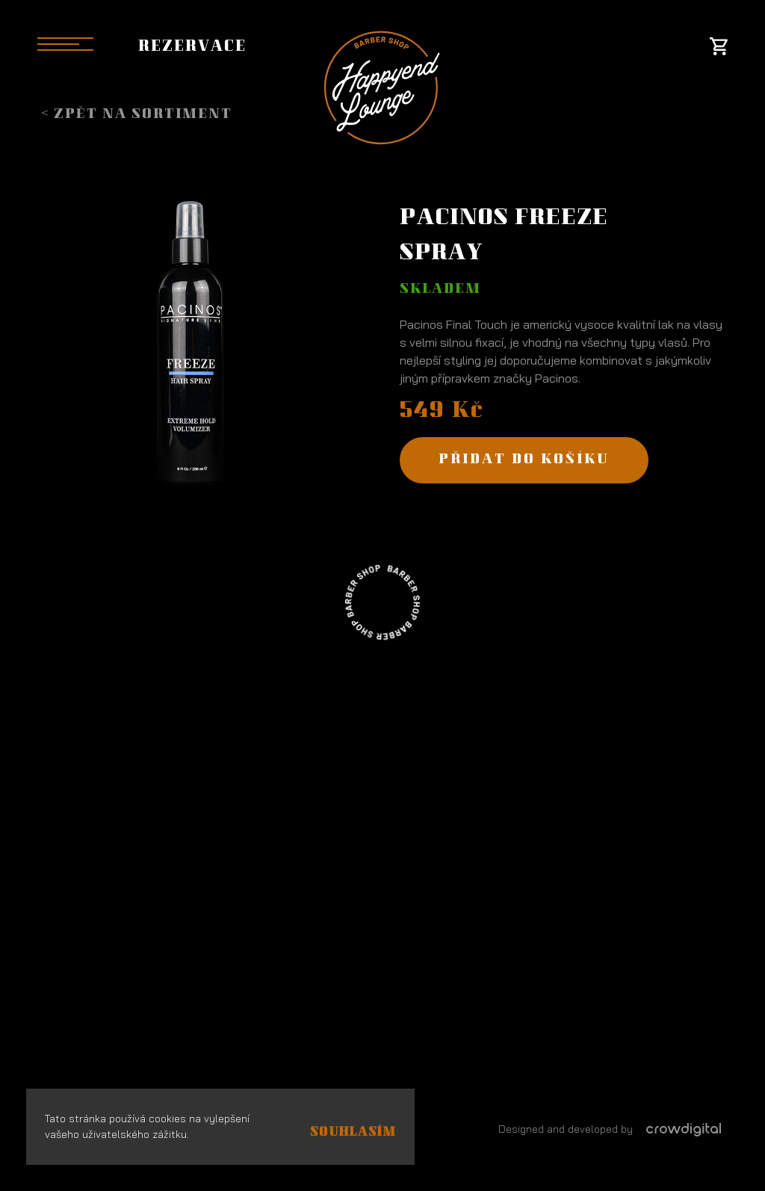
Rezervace (192, 48)
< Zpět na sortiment (136, 115)
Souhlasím (353, 1133)
